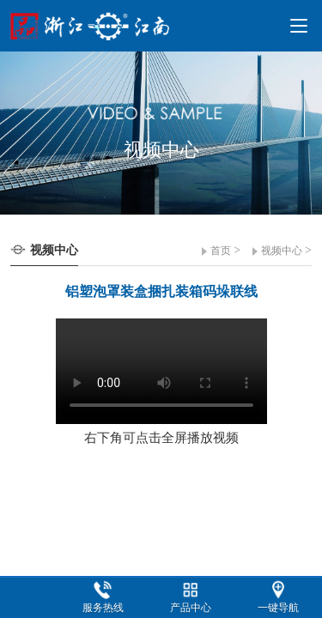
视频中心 (281, 251)
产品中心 (190, 608)
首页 (220, 251)
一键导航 (278, 608)
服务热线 (103, 608)
